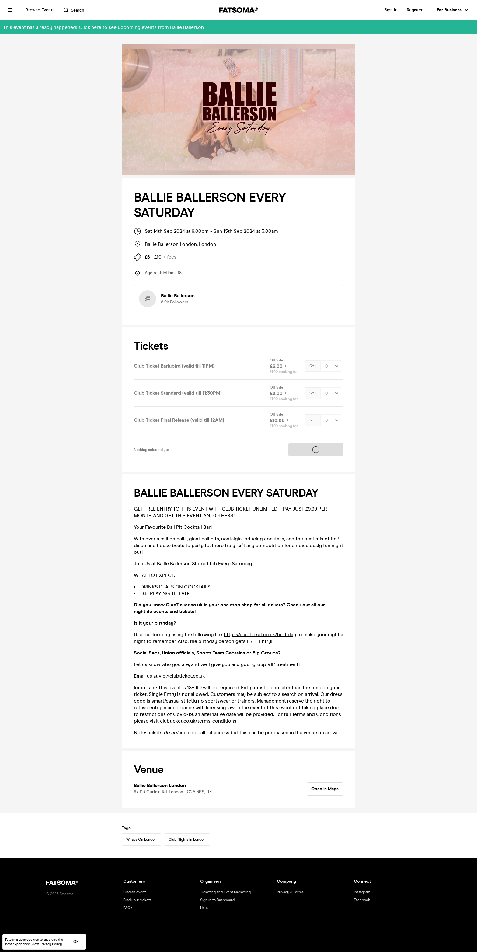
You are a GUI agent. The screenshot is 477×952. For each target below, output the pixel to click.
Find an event (134, 892)
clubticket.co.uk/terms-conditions (198, 721)
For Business (452, 10)
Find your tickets (137, 900)
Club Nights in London (187, 839)
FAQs (127, 908)
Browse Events (40, 9)
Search (74, 10)
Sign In (391, 9)
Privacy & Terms (290, 892)
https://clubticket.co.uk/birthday (260, 634)
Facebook (362, 900)
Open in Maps (325, 788)
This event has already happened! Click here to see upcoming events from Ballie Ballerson (103, 27)
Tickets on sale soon (316, 449)
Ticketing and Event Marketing (225, 892)
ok (76, 942)
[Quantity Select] (331, 366)
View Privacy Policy (46, 944)
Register (415, 9)
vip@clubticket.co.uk (182, 676)
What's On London (141, 839)
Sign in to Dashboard (217, 900)
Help (204, 908)
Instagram (362, 892)
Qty (312, 366)
